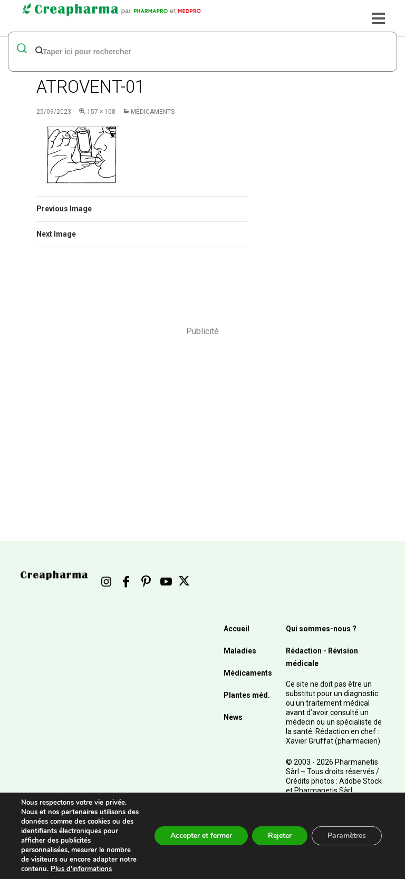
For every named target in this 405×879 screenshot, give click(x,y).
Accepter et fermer (201, 836)
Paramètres (346, 836)
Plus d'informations (81, 869)
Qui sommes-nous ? (321, 628)
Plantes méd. (247, 695)
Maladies (240, 651)
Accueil (236, 628)
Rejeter (280, 836)
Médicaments (153, 111)
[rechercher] (186, 51)
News (233, 717)
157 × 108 (101, 111)
